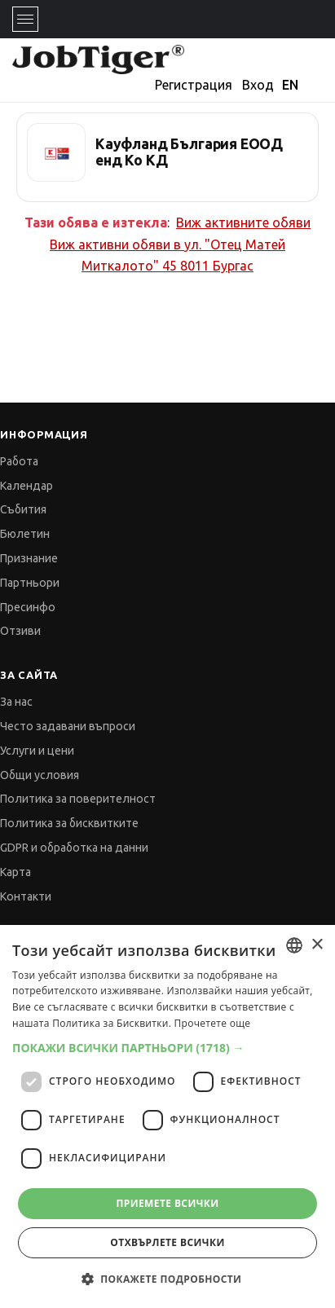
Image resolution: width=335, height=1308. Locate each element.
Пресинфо (27, 607)
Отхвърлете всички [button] (167, 1242)
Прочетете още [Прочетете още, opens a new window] (212, 1023)
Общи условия (39, 775)
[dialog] (167, 1116)
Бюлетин (25, 533)
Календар (26, 485)
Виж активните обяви (243, 222)
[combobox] (294, 945)
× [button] (317, 945)
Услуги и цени (37, 750)
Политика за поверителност (78, 798)
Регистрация (193, 84)
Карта (15, 872)
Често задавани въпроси (67, 726)
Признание (29, 558)
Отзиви (20, 630)
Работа (19, 461)
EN (290, 84)
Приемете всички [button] (167, 1203)
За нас (16, 701)
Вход (258, 84)
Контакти (25, 896)
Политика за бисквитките (69, 823)
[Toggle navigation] (25, 19)
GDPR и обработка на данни (74, 847)
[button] (167, 1047)
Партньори (30, 582)
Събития (23, 509)
